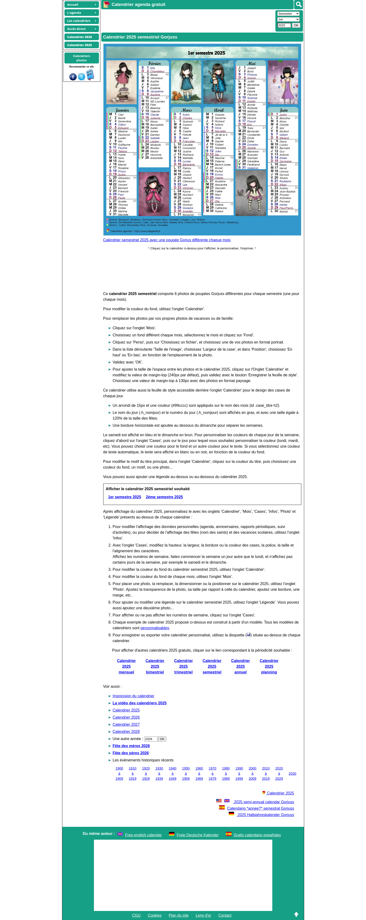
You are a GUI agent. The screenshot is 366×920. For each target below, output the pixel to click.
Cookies (154, 915)
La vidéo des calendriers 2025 (140, 703)
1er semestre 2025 (124, 497)
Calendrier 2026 (126, 717)
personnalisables (155, 628)
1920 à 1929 (146, 773)
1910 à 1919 (133, 773)
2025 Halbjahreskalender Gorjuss (261, 815)
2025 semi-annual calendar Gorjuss (254, 802)
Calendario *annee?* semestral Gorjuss (256, 808)
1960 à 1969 (199, 773)
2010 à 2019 (266, 773)
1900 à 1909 (119, 773)
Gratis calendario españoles (257, 835)
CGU (136, 915)
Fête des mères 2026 (131, 746)
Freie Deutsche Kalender (198, 835)
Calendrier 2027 (126, 724)
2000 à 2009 (252, 773)
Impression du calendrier (133, 696)
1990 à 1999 (239, 773)
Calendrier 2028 (126, 732)
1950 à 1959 (186, 773)
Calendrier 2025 (126, 710)
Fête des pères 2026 (131, 753)
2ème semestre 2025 (164, 497)
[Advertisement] (187, 20)
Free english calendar (143, 835)
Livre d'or (203, 915)
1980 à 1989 (226, 773)
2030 (292, 773)
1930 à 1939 (159, 773)
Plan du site (179, 915)
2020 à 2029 (279, 773)
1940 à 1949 (172, 773)
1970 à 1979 (212, 773)
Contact (224, 915)
